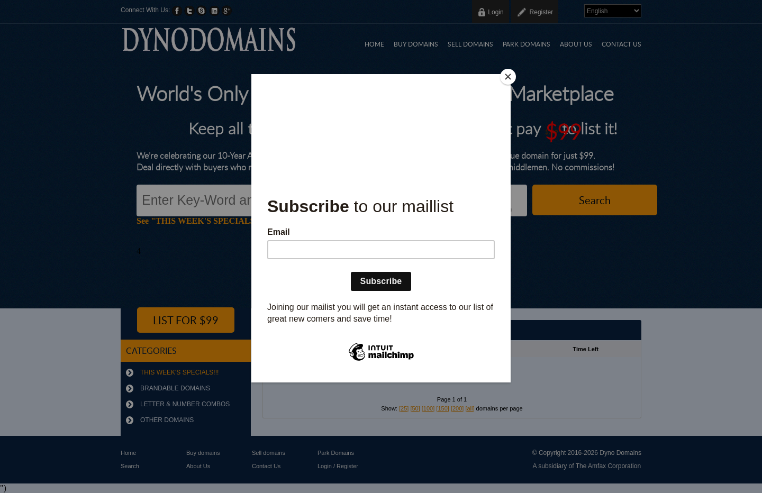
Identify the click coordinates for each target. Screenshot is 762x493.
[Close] (508, 77)
